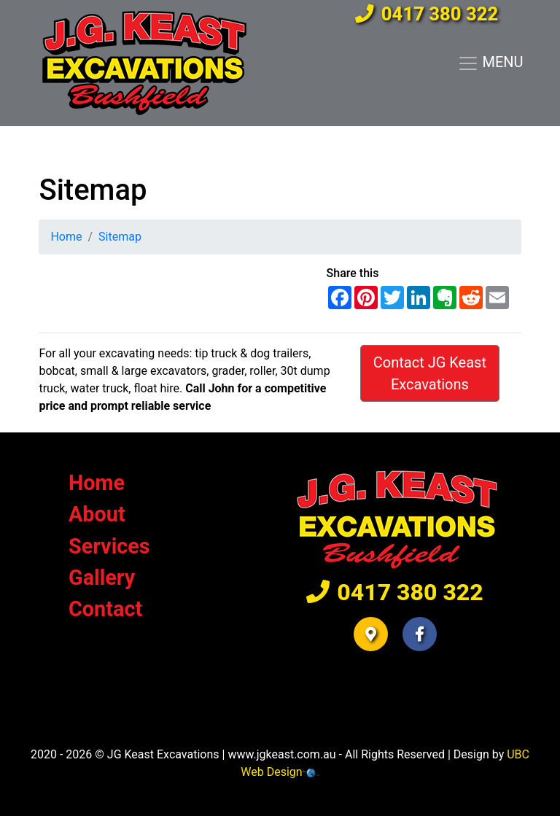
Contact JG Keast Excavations (429, 373)
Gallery (102, 577)
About (97, 514)
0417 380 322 (426, 14)
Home (66, 237)
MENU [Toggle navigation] (490, 63)
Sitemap (119, 237)
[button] (371, 634)
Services (109, 546)
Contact (105, 609)
